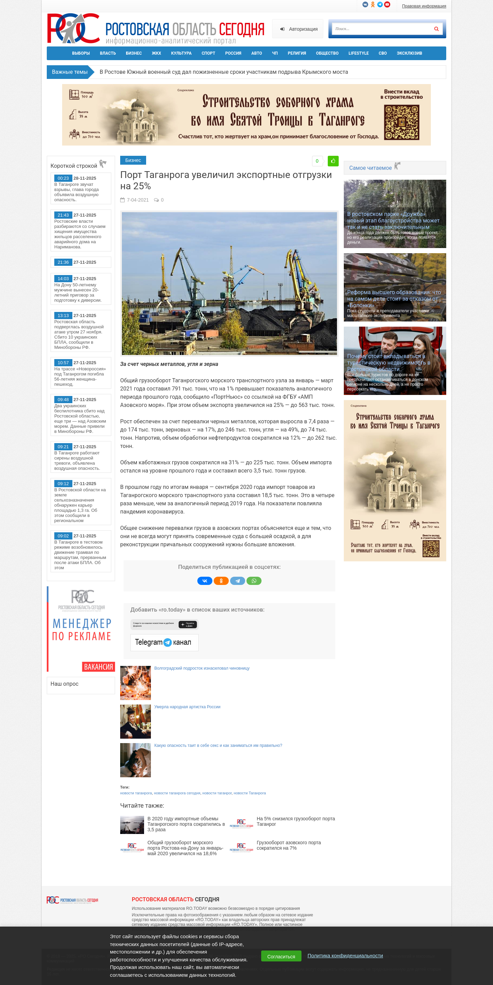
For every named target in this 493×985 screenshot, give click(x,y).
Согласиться (281, 956)
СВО (383, 53)
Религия (297, 53)
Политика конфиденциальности (345, 955)
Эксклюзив (409, 53)
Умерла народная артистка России (187, 706)
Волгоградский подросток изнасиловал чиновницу (202, 668)
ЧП (275, 53)
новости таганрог (217, 793)
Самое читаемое (375, 168)
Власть (108, 53)
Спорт (208, 53)
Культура (181, 53)
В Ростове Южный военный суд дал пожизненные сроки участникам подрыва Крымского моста (224, 72)
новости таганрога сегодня (177, 793)
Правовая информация (424, 6)
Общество (327, 53)
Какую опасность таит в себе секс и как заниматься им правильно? (218, 745)
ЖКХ (156, 53)
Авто (256, 53)
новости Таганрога (250, 793)
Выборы (81, 53)
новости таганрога (136, 793)
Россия (233, 53)
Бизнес (134, 53)
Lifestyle (359, 53)
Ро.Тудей (158, 29)
